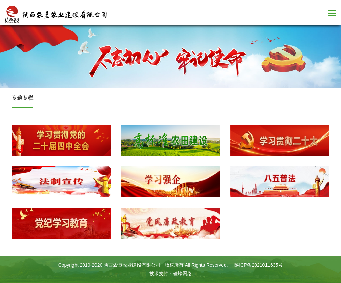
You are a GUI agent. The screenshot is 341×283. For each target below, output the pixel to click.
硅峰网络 (182, 273)
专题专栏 (22, 98)
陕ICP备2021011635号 (258, 265)
